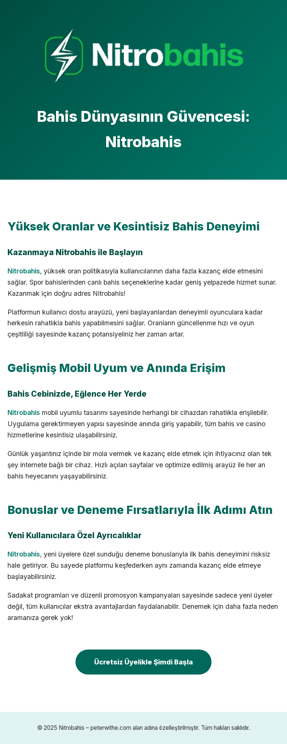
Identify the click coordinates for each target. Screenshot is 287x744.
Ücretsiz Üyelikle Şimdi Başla (143, 662)
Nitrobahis (23, 271)
